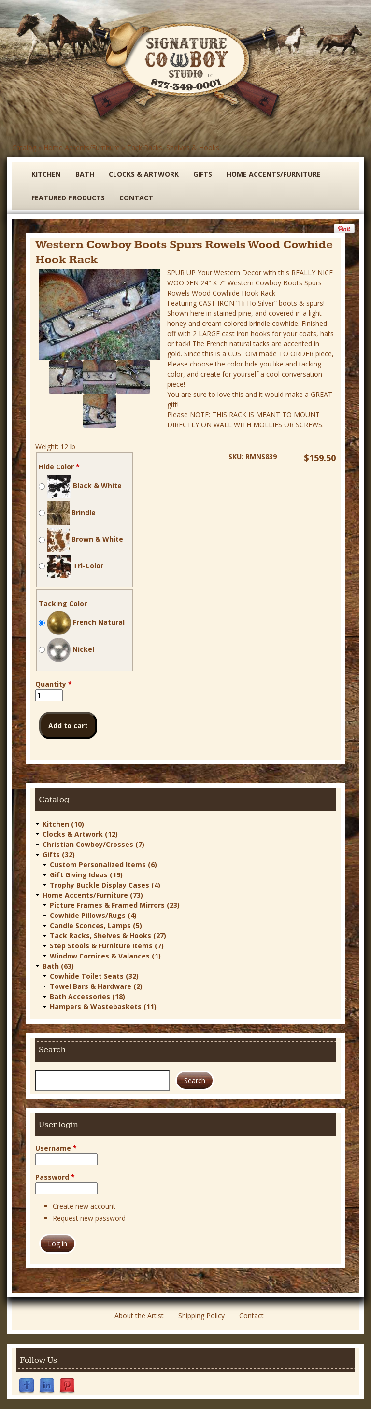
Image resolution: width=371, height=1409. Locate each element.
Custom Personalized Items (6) (103, 864)
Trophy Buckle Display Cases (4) (105, 884)
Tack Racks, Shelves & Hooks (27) (108, 935)
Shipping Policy (201, 1315)
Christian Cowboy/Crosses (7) (93, 844)
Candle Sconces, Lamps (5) (96, 925)
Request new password (89, 1218)
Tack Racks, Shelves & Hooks (173, 147)
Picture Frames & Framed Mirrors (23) (115, 905)
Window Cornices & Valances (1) (105, 955)
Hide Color (59, 466)
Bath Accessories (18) (87, 996)
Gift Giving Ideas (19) (86, 874)
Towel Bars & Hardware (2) (96, 986)
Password (55, 1177)
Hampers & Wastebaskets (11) (103, 1006)
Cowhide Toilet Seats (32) (94, 976)
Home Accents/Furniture (81, 147)
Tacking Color (63, 603)
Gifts (202, 174)
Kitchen (46, 174)
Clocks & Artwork (144, 174)
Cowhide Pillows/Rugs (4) (93, 915)
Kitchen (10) (63, 824)
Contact (136, 197)
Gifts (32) (59, 854)
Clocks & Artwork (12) (80, 834)
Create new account (84, 1206)
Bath (84, 174)
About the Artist (139, 1315)
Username (56, 1148)
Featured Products (68, 197)
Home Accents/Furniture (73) (93, 895)
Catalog (24, 147)
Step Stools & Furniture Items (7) (107, 945)
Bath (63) (58, 966)
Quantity (53, 684)
